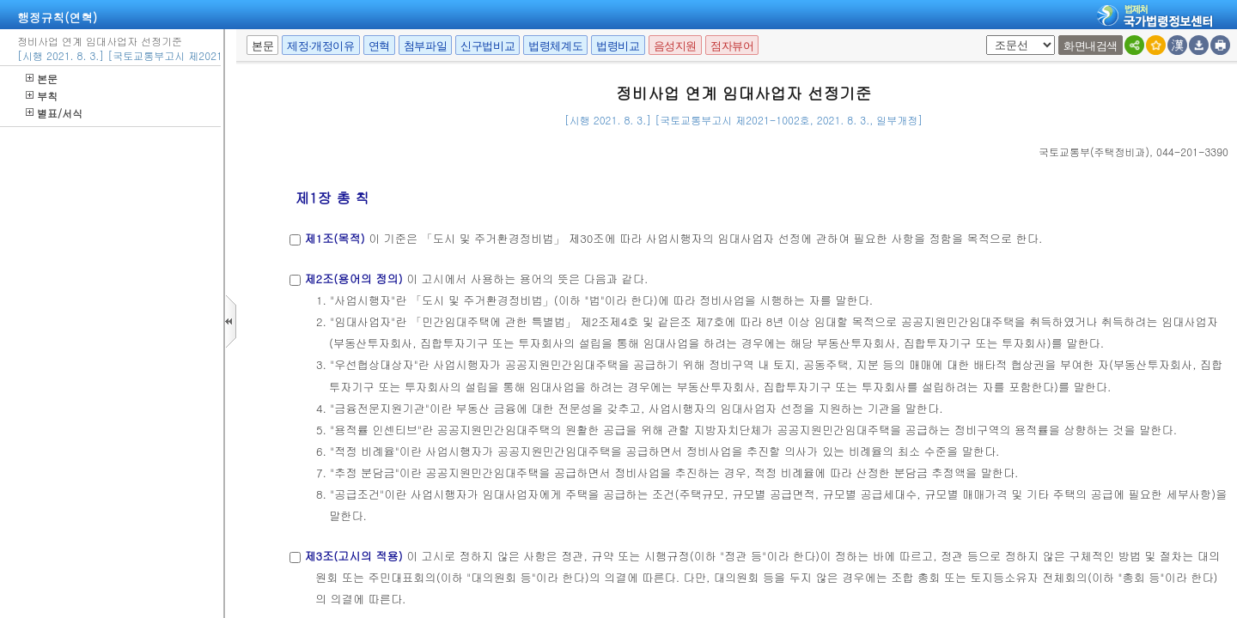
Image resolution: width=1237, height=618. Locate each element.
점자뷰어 (731, 45)
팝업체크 (983, 35)
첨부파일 (425, 45)
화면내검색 (1090, 45)
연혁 (379, 45)
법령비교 (617, 45)
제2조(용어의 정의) (353, 278)
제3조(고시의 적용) (353, 556)
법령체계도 (555, 45)
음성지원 (675, 45)
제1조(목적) (334, 238)
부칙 (42, 95)
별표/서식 (54, 113)
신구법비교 (487, 45)
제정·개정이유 (320, 45)
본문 (42, 78)
